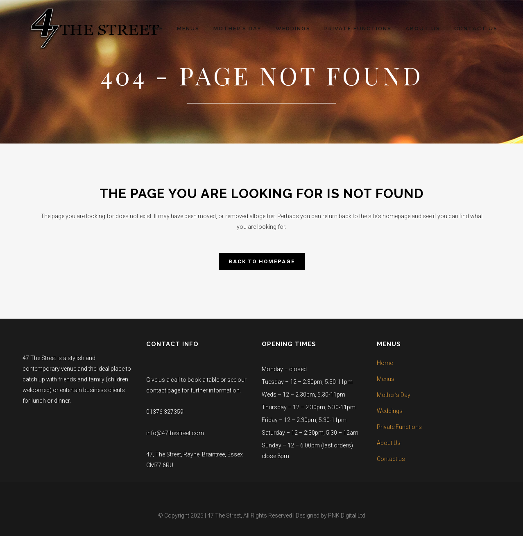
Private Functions (399, 427)
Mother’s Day (393, 395)
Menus (385, 379)
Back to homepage (262, 261)
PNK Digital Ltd (346, 515)
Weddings (390, 411)
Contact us (391, 459)
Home (385, 363)
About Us (389, 443)
